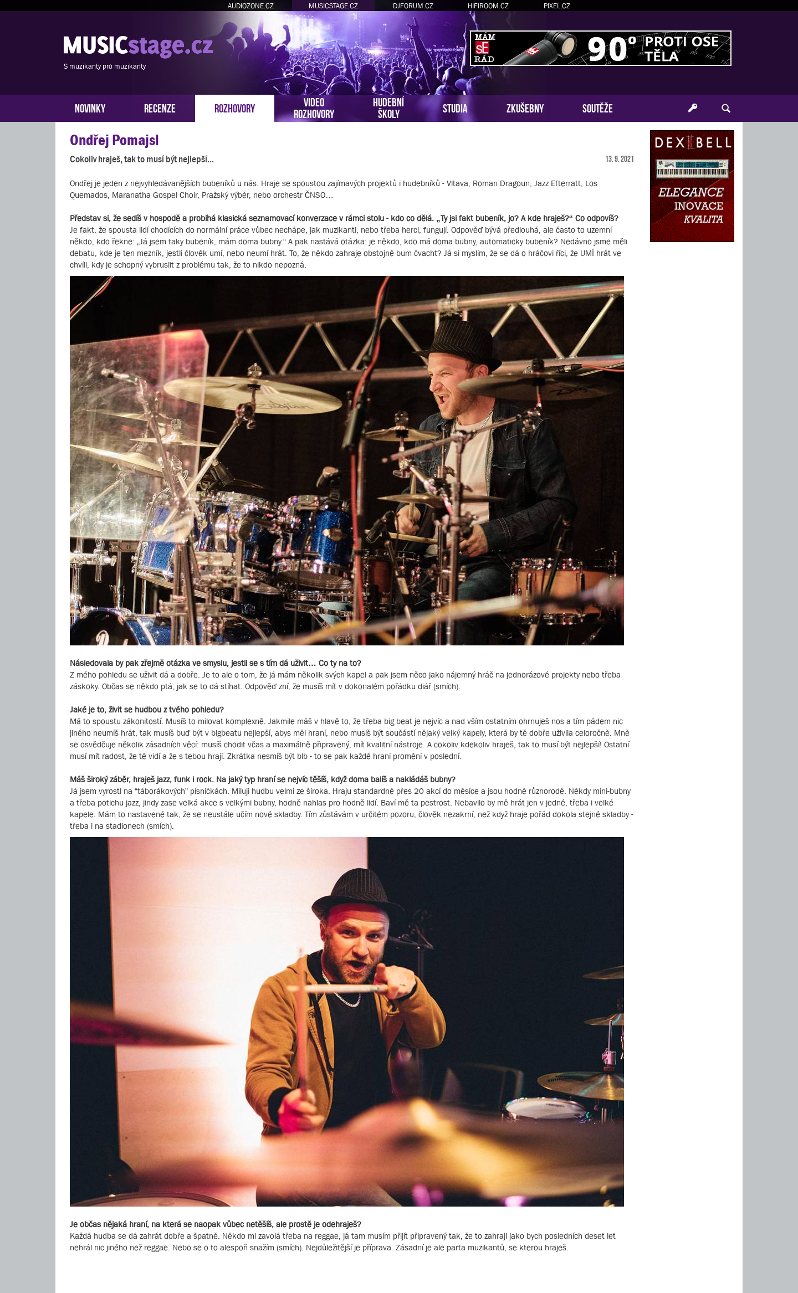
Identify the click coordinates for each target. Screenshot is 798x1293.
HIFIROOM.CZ (488, 6)
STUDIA (455, 107)
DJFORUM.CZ (413, 6)
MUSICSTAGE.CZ (333, 6)
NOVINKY (90, 107)
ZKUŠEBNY (525, 107)
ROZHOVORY (234, 107)
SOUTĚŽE (597, 107)
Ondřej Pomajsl (114, 139)
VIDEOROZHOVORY (314, 107)
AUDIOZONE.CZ (251, 6)
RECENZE (160, 107)
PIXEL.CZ (557, 6)
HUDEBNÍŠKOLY (388, 107)
